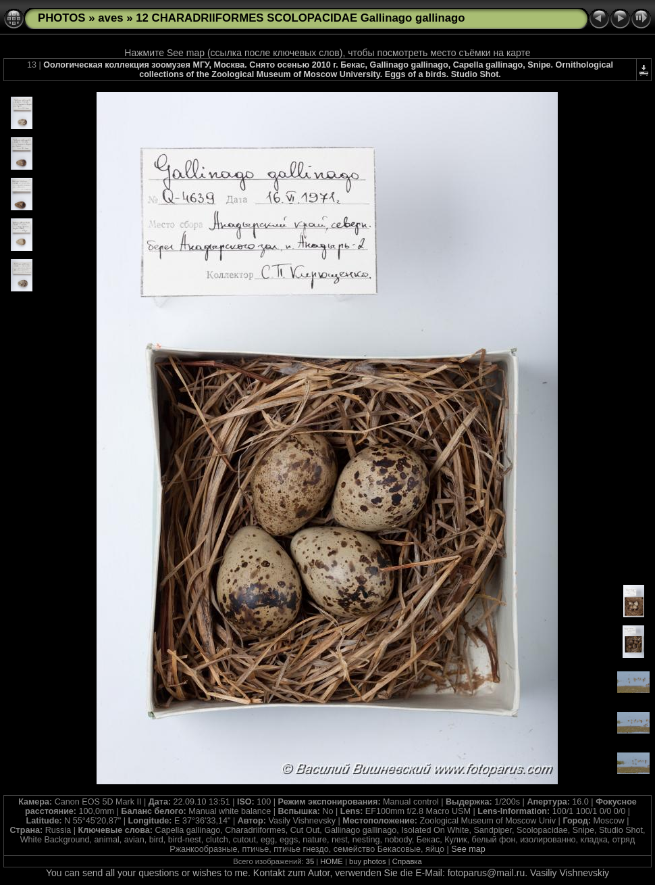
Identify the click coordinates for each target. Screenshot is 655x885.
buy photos (367, 861)
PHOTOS (62, 17)
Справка (407, 861)
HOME (331, 861)
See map (468, 849)
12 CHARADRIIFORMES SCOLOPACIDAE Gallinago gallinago (300, 17)
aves (110, 17)
